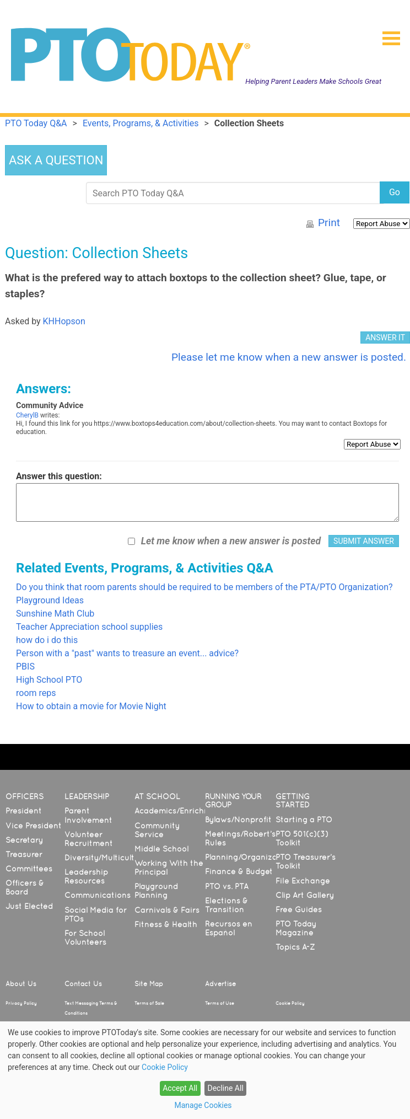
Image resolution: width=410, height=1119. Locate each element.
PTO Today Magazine (296, 928)
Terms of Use (219, 1003)
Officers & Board (25, 887)
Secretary (24, 840)
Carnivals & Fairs (166, 910)
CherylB (27, 415)
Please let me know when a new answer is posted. (288, 357)
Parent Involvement (88, 815)
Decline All (225, 1088)
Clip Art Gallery (305, 895)
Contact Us (83, 984)
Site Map (148, 984)
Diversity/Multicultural (106, 857)
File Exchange (303, 880)
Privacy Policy (21, 1003)
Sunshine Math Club (55, 613)
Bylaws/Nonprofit (238, 819)
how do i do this (47, 640)
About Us (21, 984)
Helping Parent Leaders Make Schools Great (313, 81)
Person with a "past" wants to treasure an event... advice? (127, 653)
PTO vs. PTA (227, 886)
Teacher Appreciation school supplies (89, 627)
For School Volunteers (85, 937)
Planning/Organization (249, 857)
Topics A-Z (295, 947)
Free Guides (299, 909)
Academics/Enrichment (179, 810)
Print (329, 222)
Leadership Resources (86, 876)
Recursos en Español (228, 928)
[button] (387, 35)
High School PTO (49, 679)
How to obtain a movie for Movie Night (91, 706)
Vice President (34, 825)
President (24, 810)
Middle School (161, 848)
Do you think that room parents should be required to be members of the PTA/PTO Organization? (204, 587)
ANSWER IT (385, 337)
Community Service (157, 830)
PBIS (25, 666)
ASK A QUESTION (56, 160)
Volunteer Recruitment (88, 839)
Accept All (180, 1088)
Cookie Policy (290, 1003)
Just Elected (29, 906)
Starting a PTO (304, 819)
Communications (97, 895)
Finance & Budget (239, 871)
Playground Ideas (50, 600)
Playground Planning (156, 891)
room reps (36, 693)
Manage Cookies (202, 1105)
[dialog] (205, 1070)
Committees (29, 868)
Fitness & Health (165, 924)
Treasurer (24, 854)
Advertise (220, 984)
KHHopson (64, 321)
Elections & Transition (226, 905)
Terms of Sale (149, 1003)
